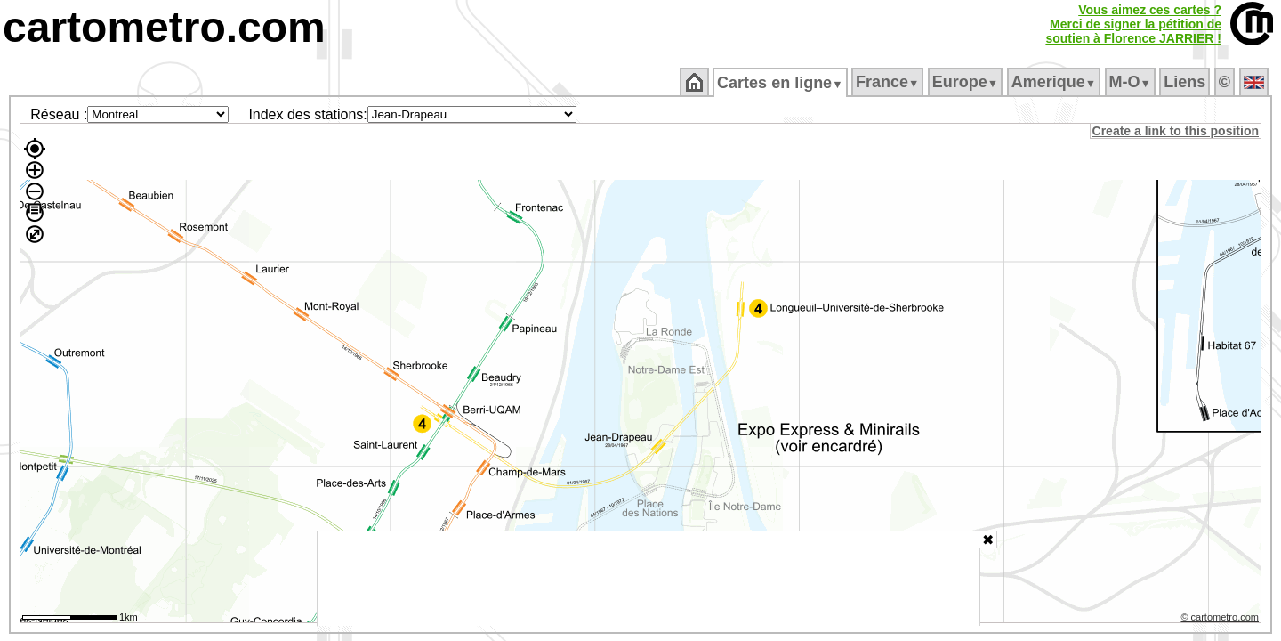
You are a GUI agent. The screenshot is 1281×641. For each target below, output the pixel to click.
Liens (1186, 82)
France (888, 82)
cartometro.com (164, 27)
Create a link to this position (1176, 131)
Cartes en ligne (781, 83)
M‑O (1131, 82)
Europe (966, 82)
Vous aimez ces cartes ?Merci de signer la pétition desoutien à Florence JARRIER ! (1133, 24)
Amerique (1054, 82)
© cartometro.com (1221, 619)
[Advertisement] (648, 579)
